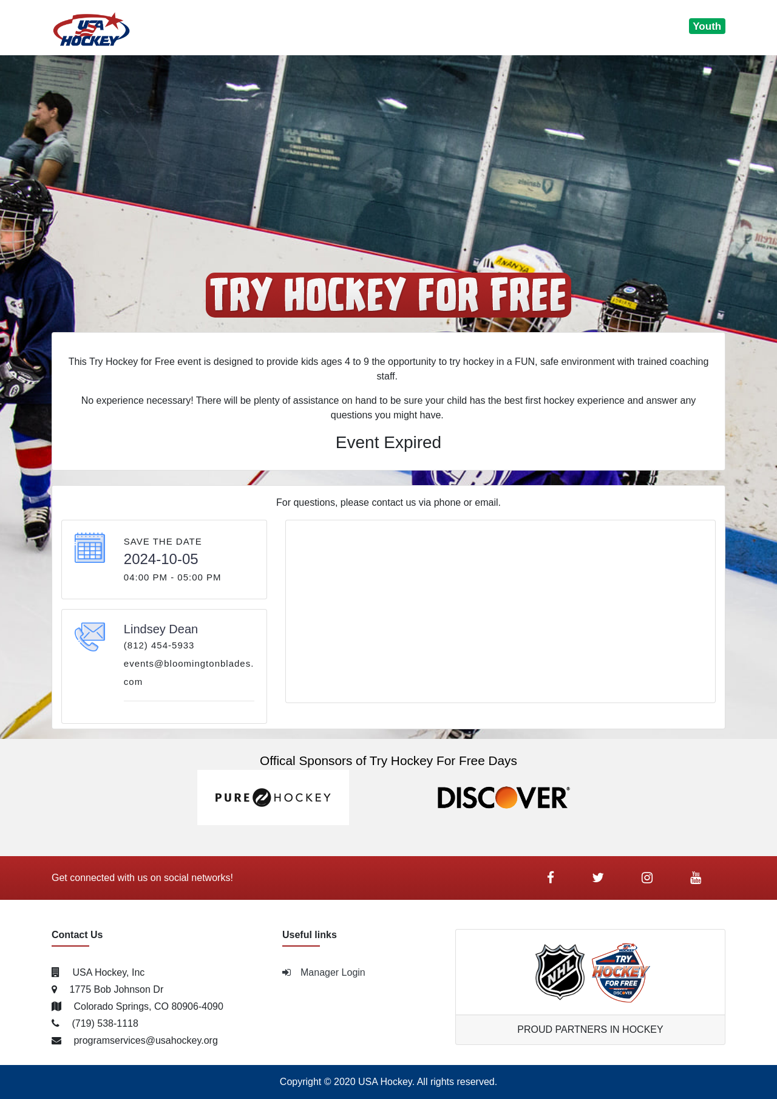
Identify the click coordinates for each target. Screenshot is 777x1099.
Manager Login (323, 972)
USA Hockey (385, 1082)
